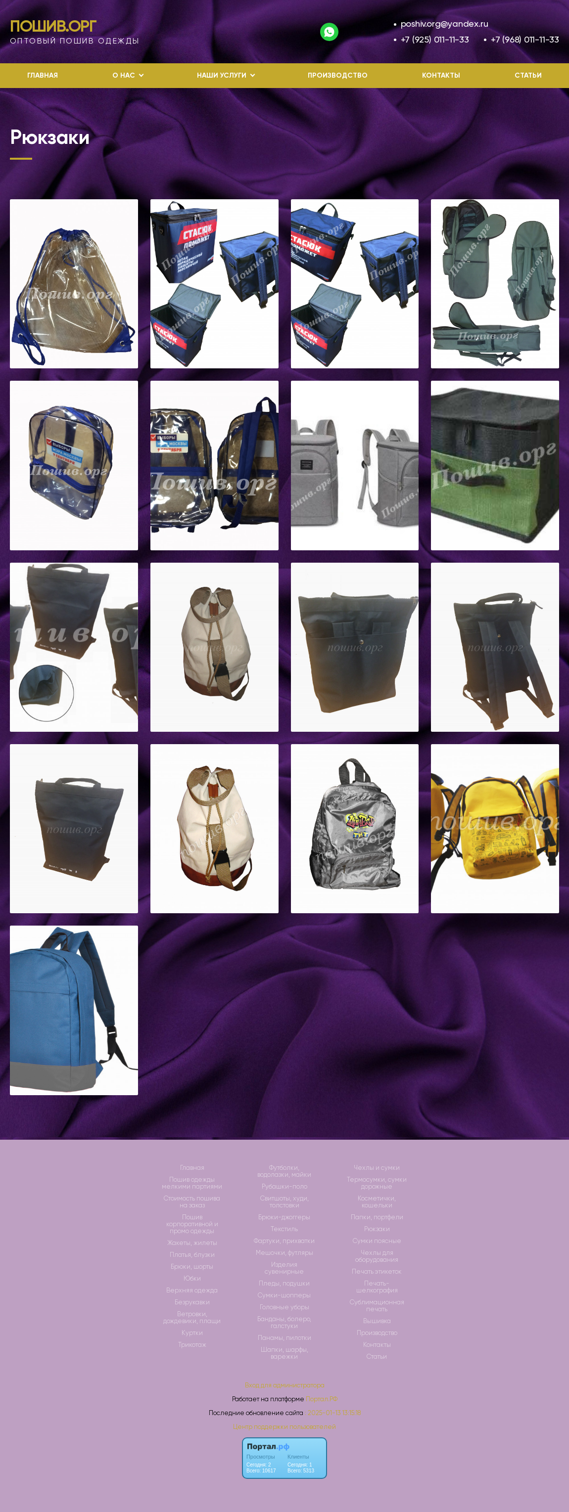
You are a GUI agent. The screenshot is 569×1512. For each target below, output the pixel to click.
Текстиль (284, 1229)
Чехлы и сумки (377, 1167)
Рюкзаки (377, 1229)
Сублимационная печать (377, 1306)
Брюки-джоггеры (284, 1217)
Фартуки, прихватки (284, 1241)
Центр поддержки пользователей (284, 1426)
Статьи (528, 75)
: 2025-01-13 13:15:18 (333, 1413)
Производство (338, 75)
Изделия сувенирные (284, 1268)
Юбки (192, 1278)
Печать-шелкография (377, 1287)
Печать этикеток (377, 1271)
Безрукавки (192, 1302)
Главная (42, 75)
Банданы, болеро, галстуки (284, 1323)
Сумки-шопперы (284, 1295)
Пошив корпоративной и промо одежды (192, 1224)
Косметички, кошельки (377, 1202)
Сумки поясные (377, 1241)
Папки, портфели (377, 1217)
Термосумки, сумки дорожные (377, 1183)
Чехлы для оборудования (376, 1256)
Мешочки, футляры (284, 1252)
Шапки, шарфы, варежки (284, 1353)
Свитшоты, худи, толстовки (284, 1202)
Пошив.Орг (53, 26)
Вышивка (377, 1321)
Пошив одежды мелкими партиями (192, 1183)
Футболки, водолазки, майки (284, 1171)
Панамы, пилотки (284, 1337)
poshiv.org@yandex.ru (444, 23)
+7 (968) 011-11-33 (525, 39)
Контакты (441, 75)
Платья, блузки (192, 1254)
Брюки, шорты (192, 1266)
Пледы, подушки (284, 1283)
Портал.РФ (321, 1399)
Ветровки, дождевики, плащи (192, 1318)
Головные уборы (284, 1307)
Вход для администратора (285, 1385)
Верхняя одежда (192, 1290)
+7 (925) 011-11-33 (435, 39)
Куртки (192, 1333)
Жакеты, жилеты (192, 1243)
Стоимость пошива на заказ (192, 1202)
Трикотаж (192, 1344)
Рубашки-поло (284, 1186)
